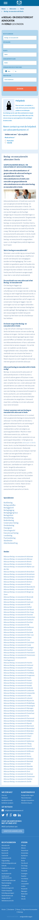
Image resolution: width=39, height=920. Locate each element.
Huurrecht (4, 871)
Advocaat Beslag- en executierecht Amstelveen (19, 574)
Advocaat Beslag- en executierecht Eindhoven (19, 627)
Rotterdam (24, 894)
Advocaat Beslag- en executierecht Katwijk (18, 685)
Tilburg (23, 896)
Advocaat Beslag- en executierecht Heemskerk (19, 652)
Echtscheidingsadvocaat (9, 863)
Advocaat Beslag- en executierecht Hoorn (17, 678)
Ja (14, 71)
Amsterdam (24, 853)
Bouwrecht (5, 850)
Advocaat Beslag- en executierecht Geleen (18, 637)
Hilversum (24, 881)
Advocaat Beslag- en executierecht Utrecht (18, 746)
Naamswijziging (6, 883)
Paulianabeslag (9, 538)
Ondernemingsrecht (8, 888)
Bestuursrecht (6, 848)
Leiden (23, 886)
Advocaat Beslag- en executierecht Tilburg (17, 743)
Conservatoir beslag (11, 523)
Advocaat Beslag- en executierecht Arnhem (18, 582)
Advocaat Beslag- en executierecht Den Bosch (19, 609)
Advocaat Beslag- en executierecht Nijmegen (18, 708)
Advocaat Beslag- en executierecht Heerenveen (19, 655)
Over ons (4, 795)
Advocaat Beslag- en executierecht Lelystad (18, 698)
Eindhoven (24, 868)
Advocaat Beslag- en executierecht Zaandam (18, 769)
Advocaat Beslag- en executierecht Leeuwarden (19, 693)
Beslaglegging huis (11, 513)
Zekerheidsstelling (11, 543)
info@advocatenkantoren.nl (12, 810)
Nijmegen (24, 891)
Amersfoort (24, 850)
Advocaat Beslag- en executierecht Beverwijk (18, 597)
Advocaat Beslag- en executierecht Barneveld (18, 589)
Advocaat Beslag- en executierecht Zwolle (17, 781)
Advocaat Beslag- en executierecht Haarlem (18, 650)
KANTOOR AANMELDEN (13, 831)
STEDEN (24, 842)
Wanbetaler (8, 541)
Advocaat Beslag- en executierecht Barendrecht (19, 587)
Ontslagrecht (5, 885)
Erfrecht (4, 865)
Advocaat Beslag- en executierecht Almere (18, 564)
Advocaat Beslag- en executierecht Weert (17, 764)
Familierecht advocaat (8, 868)
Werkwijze (5, 798)
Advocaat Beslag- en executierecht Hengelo (18, 668)
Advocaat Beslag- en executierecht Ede (16, 625)
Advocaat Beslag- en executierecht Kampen (18, 683)
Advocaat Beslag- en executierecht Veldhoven (19, 751)
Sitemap (20, 912)
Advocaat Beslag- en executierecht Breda (17, 599)
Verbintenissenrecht (8, 900)
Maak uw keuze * (10, 137)
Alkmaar (23, 845)
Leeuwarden (25, 883)
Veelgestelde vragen (27, 795)
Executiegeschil (9, 530)
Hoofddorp (24, 878)
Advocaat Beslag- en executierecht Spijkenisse (19, 741)
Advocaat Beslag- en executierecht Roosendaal (19, 728)
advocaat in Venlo (29, 443)
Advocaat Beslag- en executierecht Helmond (18, 665)
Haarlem (23, 876)
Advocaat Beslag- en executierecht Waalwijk (18, 761)
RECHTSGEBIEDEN (9, 842)
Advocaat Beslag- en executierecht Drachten (18, 622)
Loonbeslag (8, 536)
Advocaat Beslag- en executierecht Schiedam (18, 733)
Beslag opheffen (9, 505)
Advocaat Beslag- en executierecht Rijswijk (18, 723)
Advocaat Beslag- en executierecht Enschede (18, 632)
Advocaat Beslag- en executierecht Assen (17, 584)
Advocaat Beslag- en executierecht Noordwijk (19, 711)
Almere (23, 848)
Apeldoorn (24, 855)
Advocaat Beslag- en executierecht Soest (17, 738)
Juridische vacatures (7, 803)
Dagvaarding (5, 860)
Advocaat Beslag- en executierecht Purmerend (19, 718)
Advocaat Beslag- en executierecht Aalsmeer (18, 556)
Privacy (18, 909)
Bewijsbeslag (9, 518)
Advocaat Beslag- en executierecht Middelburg (19, 703)
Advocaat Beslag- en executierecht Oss (16, 716)
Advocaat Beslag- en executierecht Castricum (18, 602)
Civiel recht (5, 855)
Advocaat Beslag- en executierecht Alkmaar (18, 559)
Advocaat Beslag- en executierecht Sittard (17, 736)
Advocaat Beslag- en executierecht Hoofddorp (19, 673)
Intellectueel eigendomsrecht (7, 877)
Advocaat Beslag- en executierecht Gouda (17, 645)
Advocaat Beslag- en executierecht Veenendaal (19, 749)
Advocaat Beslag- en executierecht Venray (17, 756)
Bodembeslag (9, 520)
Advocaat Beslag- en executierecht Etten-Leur (19, 635)
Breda (23, 860)
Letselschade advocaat (8, 880)
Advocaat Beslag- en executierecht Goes (17, 640)
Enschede (24, 871)
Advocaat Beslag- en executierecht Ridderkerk (19, 721)
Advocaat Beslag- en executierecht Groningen (19, 647)
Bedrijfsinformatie (7, 800)
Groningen (24, 873)
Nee (7, 71)
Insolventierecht (6, 873)
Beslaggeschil (9, 508)
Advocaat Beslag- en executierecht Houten (18, 680)
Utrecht (23, 899)
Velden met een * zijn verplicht (16, 134)
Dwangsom (8, 528)
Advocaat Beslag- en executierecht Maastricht (19, 701)
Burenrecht (5, 853)
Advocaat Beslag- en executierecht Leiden (17, 695)
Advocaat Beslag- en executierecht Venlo (17, 754)
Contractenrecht (6, 858)
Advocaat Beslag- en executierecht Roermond (19, 726)
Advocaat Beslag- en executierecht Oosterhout (19, 713)
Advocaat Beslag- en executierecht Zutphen (18, 779)
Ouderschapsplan (7, 890)
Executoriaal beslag (11, 533)
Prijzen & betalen (26, 798)
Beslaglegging (9, 510)
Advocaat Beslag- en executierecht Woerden (18, 766)
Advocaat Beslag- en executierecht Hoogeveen (19, 675)
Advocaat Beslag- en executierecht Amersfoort (19, 572)
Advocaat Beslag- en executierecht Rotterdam (19, 731)
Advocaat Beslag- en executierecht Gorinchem (19, 642)
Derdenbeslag (9, 525)
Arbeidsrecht (5, 845)
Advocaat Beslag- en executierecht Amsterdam (19, 577)
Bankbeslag (8, 503)
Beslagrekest (8, 515)
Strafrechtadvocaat (7, 895)
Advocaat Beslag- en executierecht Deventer (18, 615)
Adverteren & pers (26, 803)
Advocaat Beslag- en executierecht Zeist (17, 771)
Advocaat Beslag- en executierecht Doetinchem (19, 617)
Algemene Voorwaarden (30, 909)
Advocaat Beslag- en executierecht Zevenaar (18, 774)
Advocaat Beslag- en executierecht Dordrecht (18, 620)
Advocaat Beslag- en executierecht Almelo (18, 561)
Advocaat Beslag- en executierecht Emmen (18, 630)
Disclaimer (11, 909)
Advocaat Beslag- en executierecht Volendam (18, 759)
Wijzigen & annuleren (27, 800)
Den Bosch (24, 863)
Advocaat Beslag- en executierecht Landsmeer (19, 690)
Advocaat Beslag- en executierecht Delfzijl (18, 607)
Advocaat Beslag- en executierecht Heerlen (18, 663)
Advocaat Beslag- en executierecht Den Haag (19, 612)
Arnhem (23, 858)
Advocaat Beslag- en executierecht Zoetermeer (19, 776)
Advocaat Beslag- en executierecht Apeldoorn (19, 579)
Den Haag (24, 865)
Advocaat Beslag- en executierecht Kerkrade (18, 688)
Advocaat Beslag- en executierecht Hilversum (19, 670)
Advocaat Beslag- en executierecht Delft (17, 604)
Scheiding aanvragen (8, 893)
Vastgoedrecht (6, 898)
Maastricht (24, 889)
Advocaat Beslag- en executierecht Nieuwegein (19, 706)
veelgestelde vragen (26, 916)
